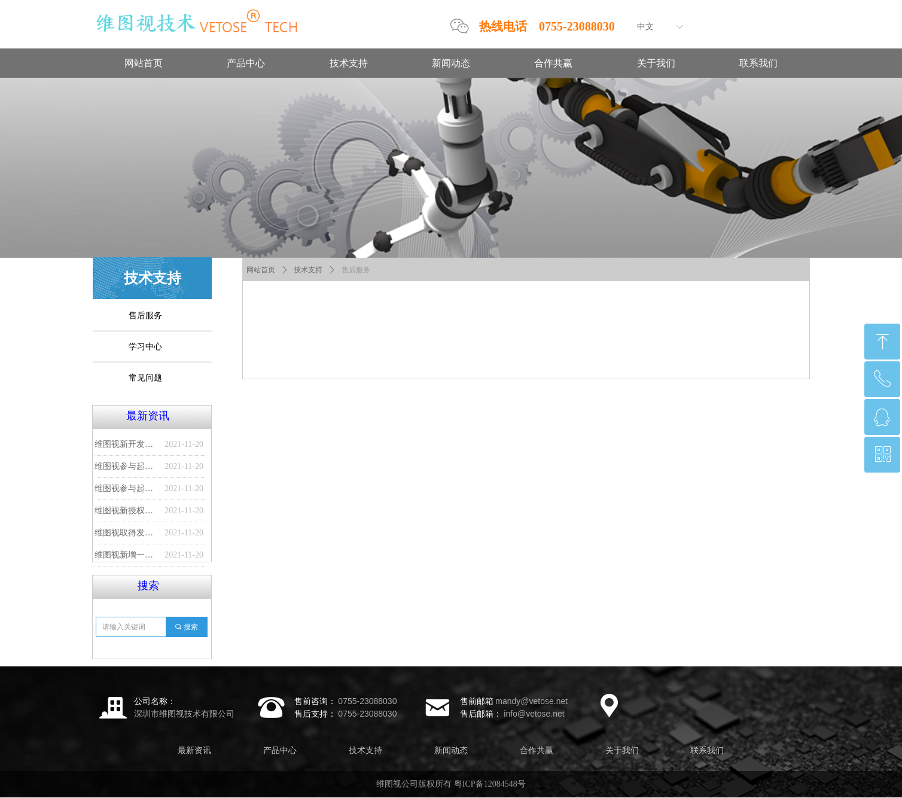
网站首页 (260, 270)
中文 (645, 26)
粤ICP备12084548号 (490, 783)
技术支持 (308, 270)
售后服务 (356, 270)
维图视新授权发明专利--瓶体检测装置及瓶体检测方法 (127, 510)
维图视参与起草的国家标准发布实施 (127, 488)
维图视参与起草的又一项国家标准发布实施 (127, 466)
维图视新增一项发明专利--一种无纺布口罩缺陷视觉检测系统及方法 (127, 554)
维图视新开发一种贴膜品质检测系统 (127, 444)
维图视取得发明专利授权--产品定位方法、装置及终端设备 (127, 532)
